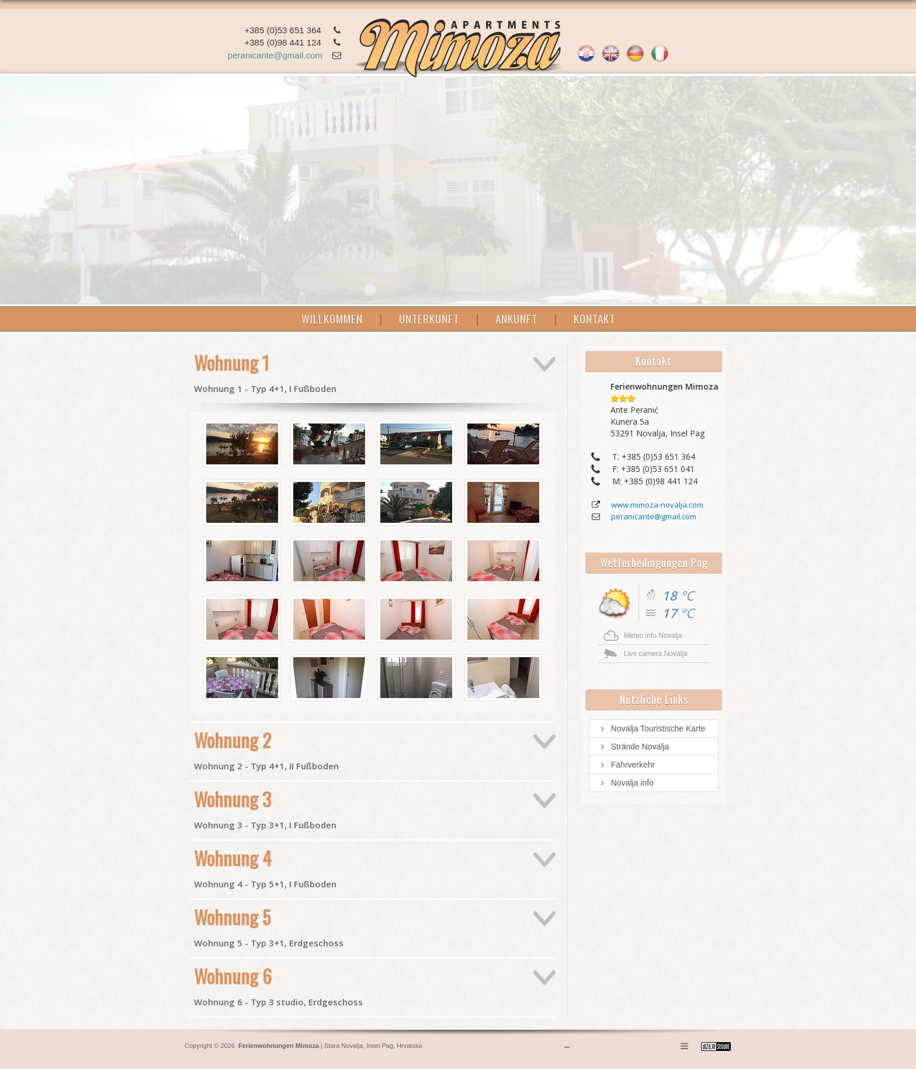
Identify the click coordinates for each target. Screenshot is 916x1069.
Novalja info (626, 782)
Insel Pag (379, 1045)
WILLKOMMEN (332, 318)
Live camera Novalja (656, 654)
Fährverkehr (626, 764)
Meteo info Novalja (653, 635)
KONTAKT (594, 318)
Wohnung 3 (265, 808)
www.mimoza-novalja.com (657, 504)
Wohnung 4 (265, 867)
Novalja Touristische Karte (651, 728)
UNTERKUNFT (429, 318)
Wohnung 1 (265, 371)
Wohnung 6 (278, 985)
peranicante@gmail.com (275, 55)
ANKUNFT (516, 318)
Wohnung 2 (266, 749)
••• (567, 1047)
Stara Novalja (342, 1045)
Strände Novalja (633, 746)
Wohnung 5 (269, 926)
